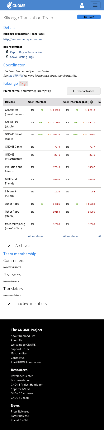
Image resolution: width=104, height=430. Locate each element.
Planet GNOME (20, 420)
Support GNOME (21, 349)
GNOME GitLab (20, 398)
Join (89, 17)
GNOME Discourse (22, 393)
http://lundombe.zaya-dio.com (22, 39)
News (15, 405)
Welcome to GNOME (23, 344)
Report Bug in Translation (26, 52)
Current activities (83, 91)
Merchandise (19, 353)
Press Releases (20, 411)
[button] (82, 5)
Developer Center (22, 376)
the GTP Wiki (15, 75)
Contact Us (17, 358)
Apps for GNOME (21, 389)
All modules (35, 236)
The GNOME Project (26, 330)
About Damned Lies (23, 336)
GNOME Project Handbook (27, 384)
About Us (16, 340)
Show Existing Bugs (22, 57)
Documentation (20, 380)
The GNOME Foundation (26, 362)
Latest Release (20, 416)
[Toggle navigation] (95, 5)
